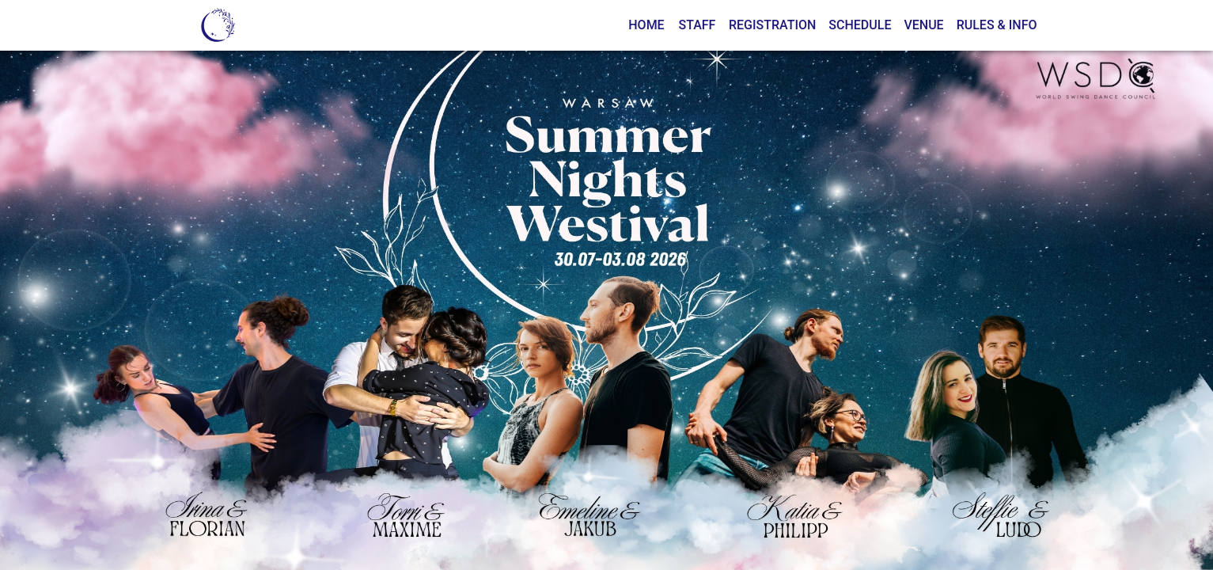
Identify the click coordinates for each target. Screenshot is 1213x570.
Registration (772, 24)
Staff (696, 24)
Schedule (859, 24)
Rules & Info (997, 24)
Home (646, 24)
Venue (923, 24)
